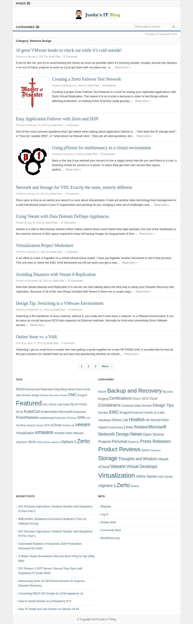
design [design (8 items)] (35, 395)
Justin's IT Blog (107, 619)
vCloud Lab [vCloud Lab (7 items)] (68, 425)
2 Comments (72, 193)
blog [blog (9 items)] (57, 389)
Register (106, 506)
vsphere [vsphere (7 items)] (55, 442)
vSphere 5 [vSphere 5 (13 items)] (107, 486)
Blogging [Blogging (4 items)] (103, 398)
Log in (104, 514)
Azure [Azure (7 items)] (102, 391)
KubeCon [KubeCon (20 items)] (32, 411)
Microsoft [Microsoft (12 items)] (65, 411)
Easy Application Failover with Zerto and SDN (57, 118)
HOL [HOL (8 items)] (45, 404)
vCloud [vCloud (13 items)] (56, 425)
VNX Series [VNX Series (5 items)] (165, 476)
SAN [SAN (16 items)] (81, 417)
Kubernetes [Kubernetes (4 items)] (116, 427)
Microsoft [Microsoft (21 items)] (157, 426)
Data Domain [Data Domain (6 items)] (143, 405)
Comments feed (111, 530)
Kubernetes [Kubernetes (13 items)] (49, 411)
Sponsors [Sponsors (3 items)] (156, 450)
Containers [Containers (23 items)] (109, 405)
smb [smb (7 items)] (88, 418)
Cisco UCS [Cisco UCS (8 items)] (140, 398)
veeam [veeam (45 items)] (82, 424)
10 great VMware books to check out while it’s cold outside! (69, 50)
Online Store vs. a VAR (36, 336)
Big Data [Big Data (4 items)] (168, 391)
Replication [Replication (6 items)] (60, 418)
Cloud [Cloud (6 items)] (153, 398)
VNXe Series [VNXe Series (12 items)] (146, 476)
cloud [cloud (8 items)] (86, 389)
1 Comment (72, 125)
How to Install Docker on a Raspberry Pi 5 (44, 601)
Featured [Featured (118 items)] (29, 403)
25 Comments (74, 280)
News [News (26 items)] (136, 434)
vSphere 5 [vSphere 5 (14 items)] (68, 442)
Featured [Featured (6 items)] (137, 412)
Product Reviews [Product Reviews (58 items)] (119, 449)
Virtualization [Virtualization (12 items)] (25, 433)
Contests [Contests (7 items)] (127, 405)
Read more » (122, 67)
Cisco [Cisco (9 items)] (79, 389)
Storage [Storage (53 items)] (107, 458)
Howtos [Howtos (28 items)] (137, 419)
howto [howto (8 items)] (66, 404)
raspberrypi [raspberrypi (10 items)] (46, 417)
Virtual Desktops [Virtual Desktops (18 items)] (141, 466)
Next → (107, 366)
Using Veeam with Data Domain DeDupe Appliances (62, 216)
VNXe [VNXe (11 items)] (32, 442)
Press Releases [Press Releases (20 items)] (155, 441)
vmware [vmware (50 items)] (44, 432)
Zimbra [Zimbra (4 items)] (135, 486)
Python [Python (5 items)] (145, 450)
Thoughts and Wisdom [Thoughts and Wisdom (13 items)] (137, 459)
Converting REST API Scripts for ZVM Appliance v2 (50, 593)
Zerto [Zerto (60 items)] (123, 485)
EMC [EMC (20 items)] (72, 395)
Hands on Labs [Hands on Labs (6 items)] (154, 412)
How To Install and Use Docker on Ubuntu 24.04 (48, 609)
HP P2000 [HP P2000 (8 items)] (81, 404)
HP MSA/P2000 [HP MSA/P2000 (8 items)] (157, 420)
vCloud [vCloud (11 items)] (104, 467)
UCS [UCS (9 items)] (47, 425)
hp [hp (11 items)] (72, 404)
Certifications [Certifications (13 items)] (120, 398)
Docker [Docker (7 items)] (103, 412)
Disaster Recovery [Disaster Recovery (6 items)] (49, 395)
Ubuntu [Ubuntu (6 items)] (39, 425)
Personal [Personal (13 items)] (119, 441)
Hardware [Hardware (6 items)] (104, 420)
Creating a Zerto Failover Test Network (86, 79)
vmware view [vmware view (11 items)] (63, 433)
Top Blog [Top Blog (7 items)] (21, 425)
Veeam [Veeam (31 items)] (118, 466)
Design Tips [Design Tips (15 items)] (163, 405)
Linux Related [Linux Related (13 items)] (135, 427)
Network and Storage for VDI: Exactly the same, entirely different (74, 187)
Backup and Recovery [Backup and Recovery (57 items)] (134, 391)
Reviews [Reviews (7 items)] (71, 418)
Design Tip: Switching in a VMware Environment (60, 303)
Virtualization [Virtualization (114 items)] (116, 475)
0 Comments (70, 56)
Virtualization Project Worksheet (44, 245)
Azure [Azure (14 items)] (20, 389)
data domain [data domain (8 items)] (23, 395)
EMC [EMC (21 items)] (114, 412)
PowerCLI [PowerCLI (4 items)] (133, 441)
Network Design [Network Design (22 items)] (114, 434)
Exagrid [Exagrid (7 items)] (125, 412)
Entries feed (108, 522)
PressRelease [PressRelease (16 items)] (27, 417)
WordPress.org (110, 538)
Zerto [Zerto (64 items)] (83, 441)
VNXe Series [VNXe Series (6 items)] (43, 442)
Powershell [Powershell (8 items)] (79, 411)
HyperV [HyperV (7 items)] (103, 427)
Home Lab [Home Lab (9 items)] (55, 404)
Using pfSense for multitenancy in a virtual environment (101, 147)
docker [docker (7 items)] (63, 395)
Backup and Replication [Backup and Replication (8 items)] (40, 389)
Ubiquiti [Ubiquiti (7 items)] (31, 425)
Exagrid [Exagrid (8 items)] (82, 395)
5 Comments (109, 85)
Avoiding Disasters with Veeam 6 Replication (56, 274)
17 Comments (68, 222)
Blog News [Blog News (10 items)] (68, 389)
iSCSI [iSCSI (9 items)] (19, 411)
